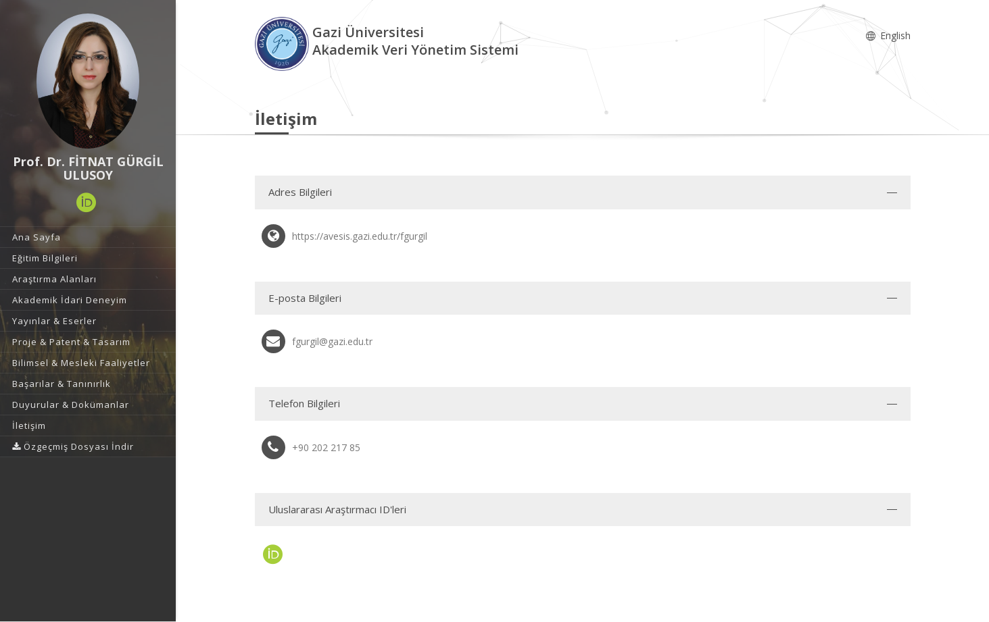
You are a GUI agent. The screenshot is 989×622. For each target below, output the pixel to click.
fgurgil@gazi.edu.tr (332, 341)
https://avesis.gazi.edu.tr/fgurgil (359, 236)
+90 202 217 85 (326, 447)
